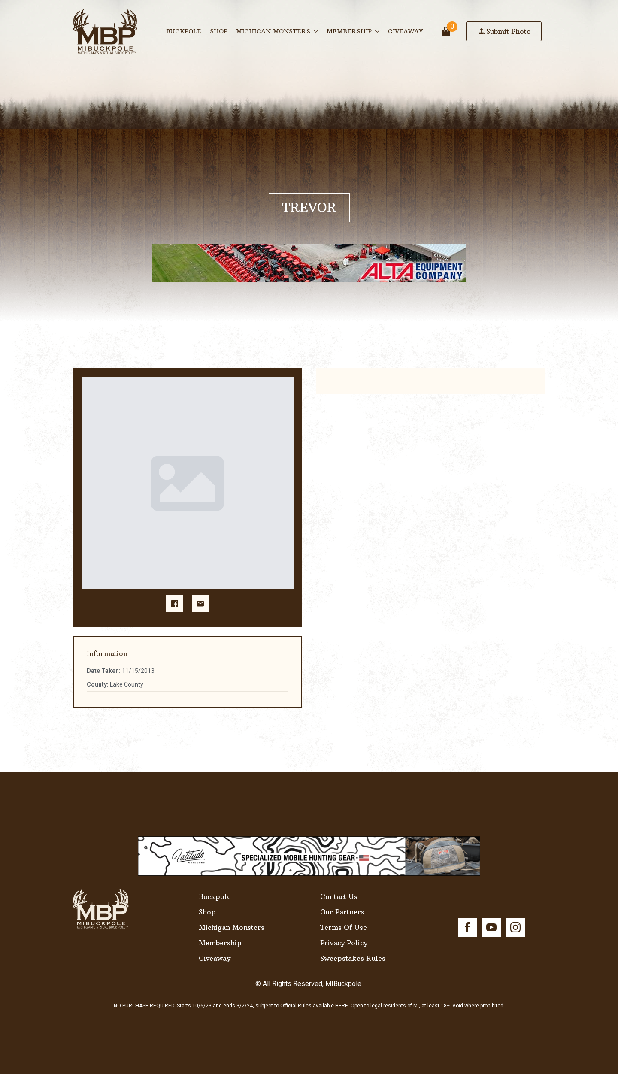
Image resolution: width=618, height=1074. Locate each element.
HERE (341, 1006)
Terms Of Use (343, 927)
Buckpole (183, 31)
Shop (218, 31)
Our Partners (342, 912)
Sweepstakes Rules (352, 958)
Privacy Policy (343, 942)
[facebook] (467, 927)
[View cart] (446, 31)
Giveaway (405, 31)
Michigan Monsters (273, 31)
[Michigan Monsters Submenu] (316, 31)
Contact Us (338, 896)
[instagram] (515, 927)
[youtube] (491, 927)
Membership (349, 31)
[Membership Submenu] (378, 31)
